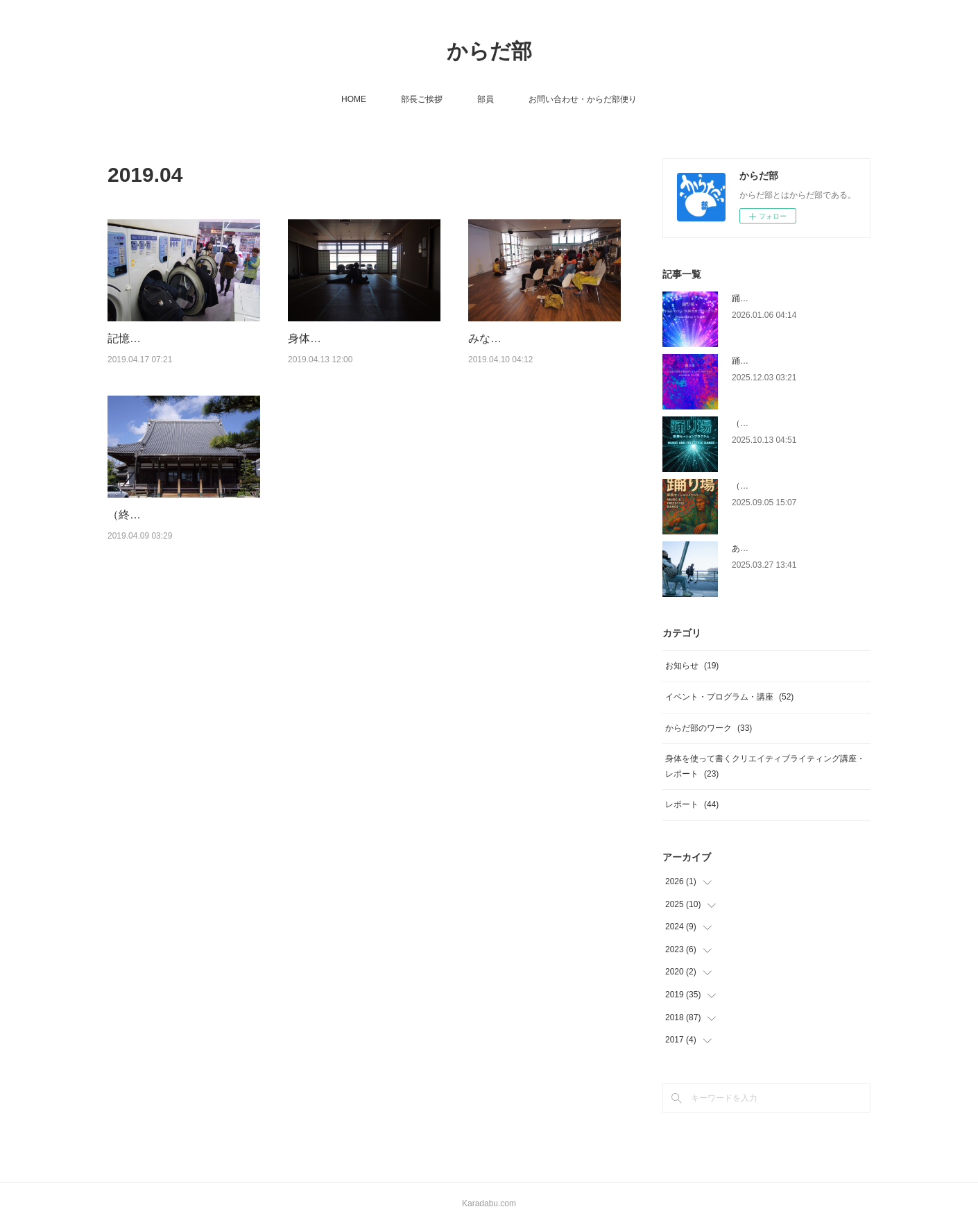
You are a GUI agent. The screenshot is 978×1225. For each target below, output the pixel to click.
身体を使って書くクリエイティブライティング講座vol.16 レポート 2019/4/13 (360, 356)
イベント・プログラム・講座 (729, 697)
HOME (353, 99)
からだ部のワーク (708, 728)
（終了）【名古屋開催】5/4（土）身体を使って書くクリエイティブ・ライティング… (180, 567)
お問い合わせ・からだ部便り (583, 99)
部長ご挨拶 (422, 99)
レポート (692, 804)
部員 (485, 99)
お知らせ (692, 665)
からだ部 (489, 51)
